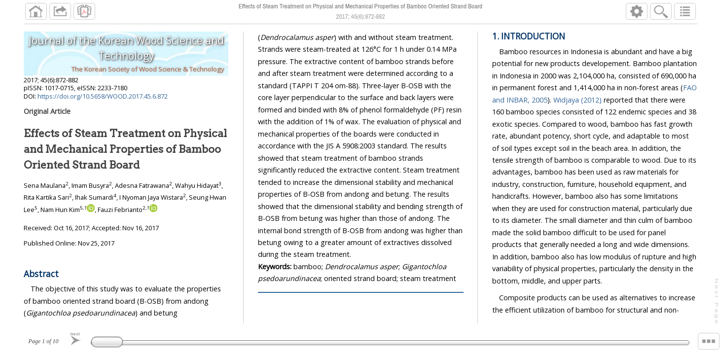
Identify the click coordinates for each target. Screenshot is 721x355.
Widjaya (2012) (578, 100)
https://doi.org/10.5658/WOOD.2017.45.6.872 (102, 96)
